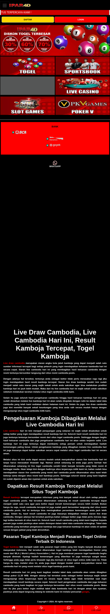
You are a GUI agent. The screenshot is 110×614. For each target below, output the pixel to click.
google (85, 591)
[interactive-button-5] (27, 106)
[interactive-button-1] (27, 66)
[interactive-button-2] (82, 66)
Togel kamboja (11, 547)
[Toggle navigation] (4, 5)
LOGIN (81, 20)
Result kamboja (11, 497)
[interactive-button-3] (27, 86)
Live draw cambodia (14, 363)
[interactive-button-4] (82, 86)
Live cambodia (11, 431)
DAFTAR (28, 20)
